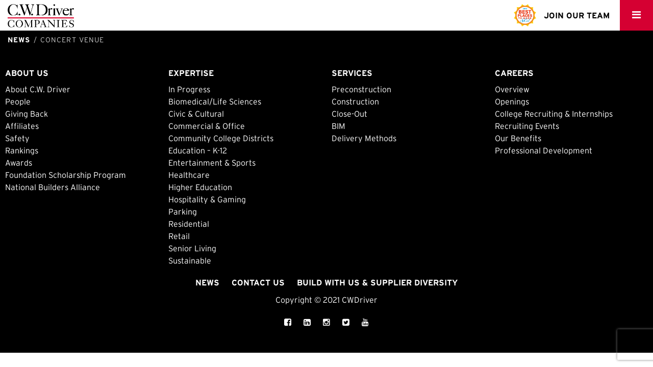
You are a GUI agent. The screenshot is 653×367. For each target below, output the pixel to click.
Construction (355, 101)
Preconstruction (361, 89)
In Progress (189, 89)
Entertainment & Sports (212, 162)
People (18, 101)
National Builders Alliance (52, 187)
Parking (182, 211)
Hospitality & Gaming (207, 199)
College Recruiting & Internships (554, 113)
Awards (18, 162)
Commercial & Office (206, 125)
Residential (188, 223)
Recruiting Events (527, 125)
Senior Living (192, 248)
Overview (512, 89)
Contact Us (258, 282)
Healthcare (189, 174)
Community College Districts (220, 138)
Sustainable (189, 260)
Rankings (21, 150)
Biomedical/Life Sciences (214, 101)
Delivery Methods (364, 138)
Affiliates (22, 125)
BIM (338, 125)
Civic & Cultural (196, 113)
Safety (17, 138)
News (207, 282)
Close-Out (349, 113)
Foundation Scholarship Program (65, 174)
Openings (512, 101)
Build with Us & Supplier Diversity (377, 282)
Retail (179, 236)
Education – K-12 (197, 150)
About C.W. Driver (37, 89)
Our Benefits (518, 138)
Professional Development (543, 150)
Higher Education (200, 187)
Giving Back (26, 113)
